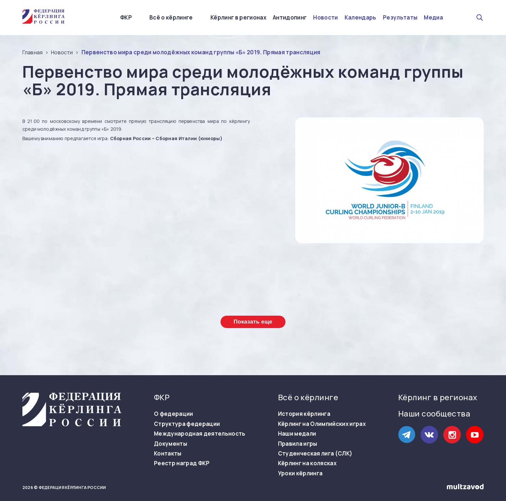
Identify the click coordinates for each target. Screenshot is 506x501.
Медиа (433, 17)
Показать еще (253, 322)
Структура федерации (187, 424)
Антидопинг (290, 17)
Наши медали (297, 434)
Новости (325, 17)
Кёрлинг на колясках (307, 463)
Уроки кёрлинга (300, 473)
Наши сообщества (434, 413)
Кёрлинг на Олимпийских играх (322, 424)
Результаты (400, 17)
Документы (170, 444)
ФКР (126, 17)
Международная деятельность (200, 434)
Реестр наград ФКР (182, 463)
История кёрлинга (304, 414)
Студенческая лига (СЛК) (315, 453)
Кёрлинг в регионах (238, 17)
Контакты (168, 453)
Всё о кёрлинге (171, 17)
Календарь (360, 17)
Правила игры (297, 444)
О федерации (173, 414)
